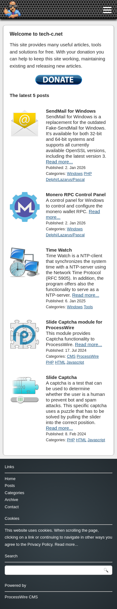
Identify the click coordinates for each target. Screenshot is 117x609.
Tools (88, 307)
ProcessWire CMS (21, 597)
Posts (10, 485)
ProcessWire (88, 356)
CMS (71, 356)
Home (10, 478)
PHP (88, 173)
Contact (12, 506)
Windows (75, 173)
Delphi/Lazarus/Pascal (65, 179)
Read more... (59, 161)
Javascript (75, 362)
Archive (11, 499)
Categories (14, 492)
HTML (60, 362)
